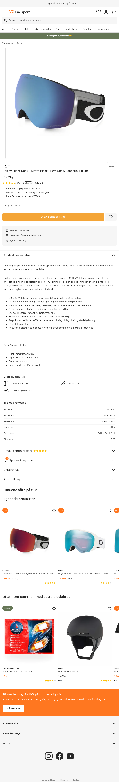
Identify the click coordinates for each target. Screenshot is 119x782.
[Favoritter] (98, 11)
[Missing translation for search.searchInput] (5, 20)
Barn (58, 29)
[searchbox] (62, 20)
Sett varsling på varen (53, 216)
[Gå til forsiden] (19, 12)
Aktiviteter (72, 29)
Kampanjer (104, 29)
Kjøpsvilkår (64, 780)
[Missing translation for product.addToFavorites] (111, 217)
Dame (15, 29)
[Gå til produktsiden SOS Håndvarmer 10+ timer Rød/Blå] (29, 639)
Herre (4, 29)
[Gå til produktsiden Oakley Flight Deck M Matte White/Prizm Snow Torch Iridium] (29, 541)
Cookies (76, 780)
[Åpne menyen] (4, 12)
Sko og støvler (43, 29)
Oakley (19, 43)
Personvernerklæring (47, 780)
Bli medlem (13, 708)
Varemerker (7, 43)
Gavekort (88, 29)
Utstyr (26, 29)
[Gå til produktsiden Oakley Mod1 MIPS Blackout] (85, 639)
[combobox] (59, 20)
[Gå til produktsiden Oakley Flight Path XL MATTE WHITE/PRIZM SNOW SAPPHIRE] (85, 541)
